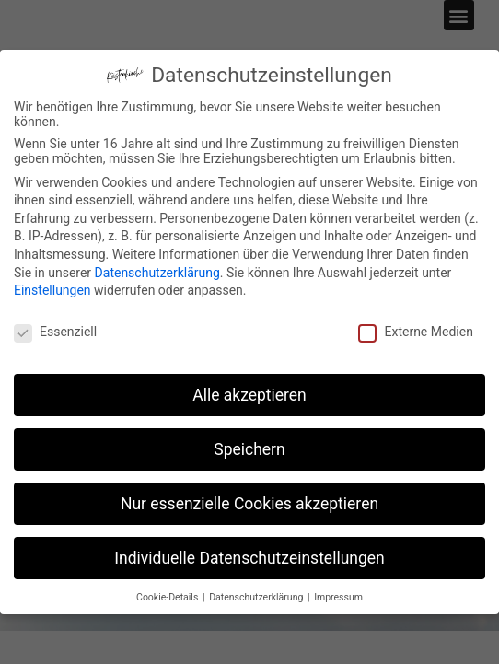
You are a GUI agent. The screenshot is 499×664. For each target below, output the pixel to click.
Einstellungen (52, 290)
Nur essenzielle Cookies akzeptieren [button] (249, 504)
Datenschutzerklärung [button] (257, 597)
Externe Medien (415, 331)
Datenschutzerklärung (157, 272)
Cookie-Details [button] (168, 597)
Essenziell (55, 331)
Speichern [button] (249, 449)
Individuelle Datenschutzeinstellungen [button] (249, 558)
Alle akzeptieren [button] (249, 395)
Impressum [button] (338, 597)
